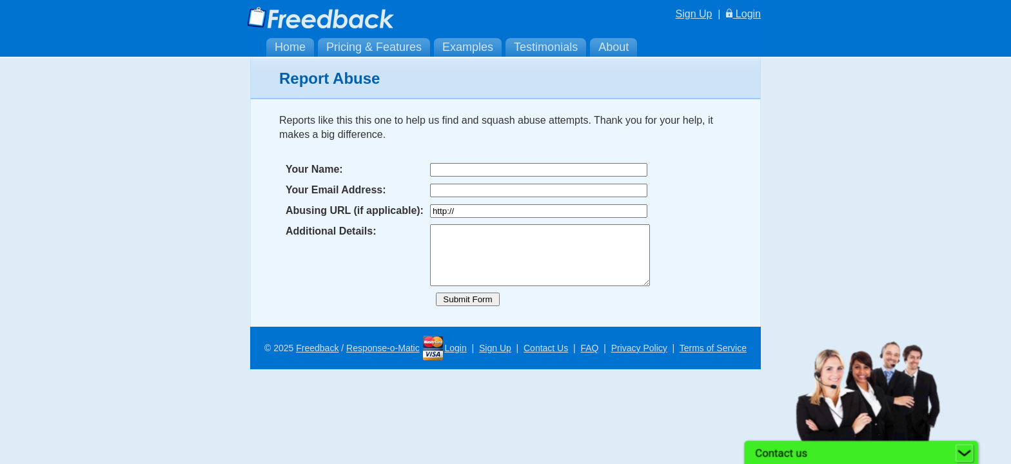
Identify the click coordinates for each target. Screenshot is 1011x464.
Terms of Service (713, 359)
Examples (467, 47)
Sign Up (694, 13)
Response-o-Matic (383, 359)
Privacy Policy (639, 359)
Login (743, 13)
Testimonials (546, 47)
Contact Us (546, 359)
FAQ (589, 359)
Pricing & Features (374, 47)
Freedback (317, 359)
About (613, 47)
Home (290, 47)
